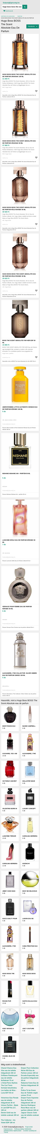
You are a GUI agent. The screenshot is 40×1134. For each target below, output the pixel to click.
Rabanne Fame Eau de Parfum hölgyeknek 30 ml (30, 1085)
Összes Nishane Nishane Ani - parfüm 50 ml (14, 494)
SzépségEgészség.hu (11, 3)
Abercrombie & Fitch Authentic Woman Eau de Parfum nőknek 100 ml (19, 408)
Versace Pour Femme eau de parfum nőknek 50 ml (17, 608)
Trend (6, 1132)
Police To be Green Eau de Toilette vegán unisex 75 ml (29, 1092)
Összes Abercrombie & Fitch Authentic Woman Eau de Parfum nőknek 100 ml (19, 428)
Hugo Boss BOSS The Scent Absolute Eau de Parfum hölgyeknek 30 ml (19, 275)
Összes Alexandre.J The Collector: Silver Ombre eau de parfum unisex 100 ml (19, 694)
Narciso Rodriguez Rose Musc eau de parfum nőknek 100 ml (29, 1107)
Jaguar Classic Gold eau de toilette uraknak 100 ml (30, 1115)
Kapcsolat (29, 1127)
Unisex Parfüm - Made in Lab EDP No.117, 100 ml (9, 1107)
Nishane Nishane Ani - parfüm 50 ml (16, 473)
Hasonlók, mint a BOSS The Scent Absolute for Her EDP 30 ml (18, 361)
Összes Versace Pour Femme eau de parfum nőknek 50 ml (18, 627)
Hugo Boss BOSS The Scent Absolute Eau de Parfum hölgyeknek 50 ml (19, 208)
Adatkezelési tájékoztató (12, 1131)
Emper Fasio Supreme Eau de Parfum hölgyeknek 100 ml (29, 1100)
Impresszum (8, 1129)
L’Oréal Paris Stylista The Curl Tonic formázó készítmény (9, 1085)
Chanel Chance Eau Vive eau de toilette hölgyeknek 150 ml (8, 1070)
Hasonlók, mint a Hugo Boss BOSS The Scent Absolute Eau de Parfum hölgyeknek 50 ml (19, 229)
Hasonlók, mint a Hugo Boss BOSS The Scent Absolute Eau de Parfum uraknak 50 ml (19, 162)
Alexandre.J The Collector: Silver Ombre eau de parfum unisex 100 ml (19, 674)
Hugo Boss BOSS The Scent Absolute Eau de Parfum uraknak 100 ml (19, 75)
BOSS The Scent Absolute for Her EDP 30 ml (18, 341)
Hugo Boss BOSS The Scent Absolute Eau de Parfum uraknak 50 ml (19, 142)
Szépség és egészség (8, 16)
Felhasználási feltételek (22, 1129)
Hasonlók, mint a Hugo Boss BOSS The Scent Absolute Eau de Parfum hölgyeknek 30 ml (19, 295)
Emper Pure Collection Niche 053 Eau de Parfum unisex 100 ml (30, 1070)
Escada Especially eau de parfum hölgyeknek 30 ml (30, 1078)
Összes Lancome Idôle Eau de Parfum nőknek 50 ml (16, 560)
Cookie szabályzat (29, 1131)
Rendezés (31, 26)
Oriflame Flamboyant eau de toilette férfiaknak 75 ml (9, 1078)
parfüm (19, 16)
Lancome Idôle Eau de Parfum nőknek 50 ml (18, 541)
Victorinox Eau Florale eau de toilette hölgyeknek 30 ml (9, 1100)
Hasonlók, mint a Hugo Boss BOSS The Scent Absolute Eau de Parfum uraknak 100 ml (19, 95)
